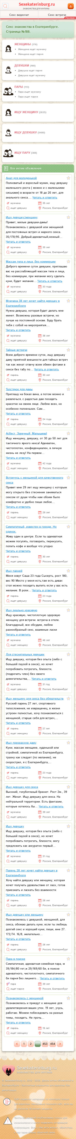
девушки (22, 66)
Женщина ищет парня (30, 54)
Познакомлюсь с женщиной (24, 998)
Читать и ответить (44, 198)
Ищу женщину (26, 112)
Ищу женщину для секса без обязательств (34, 699)
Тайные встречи (16, 350)
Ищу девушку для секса (22, 787)
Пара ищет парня (28, 97)
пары (19, 87)
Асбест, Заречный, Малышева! (26, 434)
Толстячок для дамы (19, 389)
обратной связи (46, 1132)
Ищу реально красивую (21, 610)
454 (52, 1044)
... (37, 1044)
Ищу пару (22, 153)
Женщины (23, 44)
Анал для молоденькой (21, 178)
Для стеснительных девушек (25, 655)
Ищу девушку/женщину (21, 217)
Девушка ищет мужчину (31, 75)
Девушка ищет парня (30, 70)
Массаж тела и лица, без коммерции (31, 262)
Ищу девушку (26, 133)
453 (45, 1044)
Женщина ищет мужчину (32, 49)
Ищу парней (14, 571)
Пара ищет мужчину (29, 92)
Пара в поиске (15, 959)
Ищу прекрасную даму (21, 743)
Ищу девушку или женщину (24, 915)
